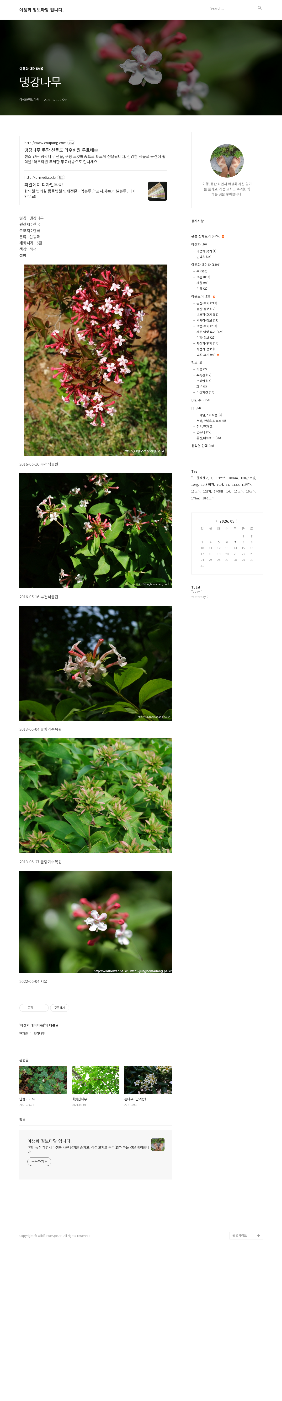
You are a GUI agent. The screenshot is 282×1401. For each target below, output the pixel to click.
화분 (202, 386)
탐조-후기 (208, 354)
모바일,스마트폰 (209, 415)
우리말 (204, 381)
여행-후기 (207, 326)
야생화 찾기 (206, 251)
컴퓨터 (204, 432)
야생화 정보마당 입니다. (41, 9)
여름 (203, 277)
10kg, (195, 484)
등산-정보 (206, 309)
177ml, (196, 498)
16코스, (251, 491)
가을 (202, 283)
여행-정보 (206, 337)
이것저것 (205, 392)
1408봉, (219, 491)
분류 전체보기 (207, 236)
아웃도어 (203, 296)
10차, (220, 484)
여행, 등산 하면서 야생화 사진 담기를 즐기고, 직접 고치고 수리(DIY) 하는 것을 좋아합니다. (88, 1296)
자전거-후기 (207, 343)
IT (196, 408)
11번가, (247, 484)
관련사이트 (240, 1382)
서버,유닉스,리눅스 (211, 420)
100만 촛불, (248, 478)
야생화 (199, 244)
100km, (234, 478)
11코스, (196, 491)
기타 (202, 288)
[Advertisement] (95, 177)
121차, (207, 491)
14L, (229, 491)
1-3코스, (221, 478)
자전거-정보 (207, 349)
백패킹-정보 (207, 320)
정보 (196, 362)
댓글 (22, 1266)
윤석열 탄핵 (202, 445)
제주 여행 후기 (210, 332)
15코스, (239, 491)
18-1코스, (208, 498)
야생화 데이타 (205, 264)
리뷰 (202, 369)
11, (228, 484)
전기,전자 (205, 426)
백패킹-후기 (207, 314)
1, (212, 478)
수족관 (204, 375)
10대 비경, (208, 484)
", (192, 478)
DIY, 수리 (201, 400)
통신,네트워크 (209, 438)
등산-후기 (207, 303)
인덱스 (204, 256)
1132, (236, 484)
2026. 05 (226, 521)
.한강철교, (202, 478)
